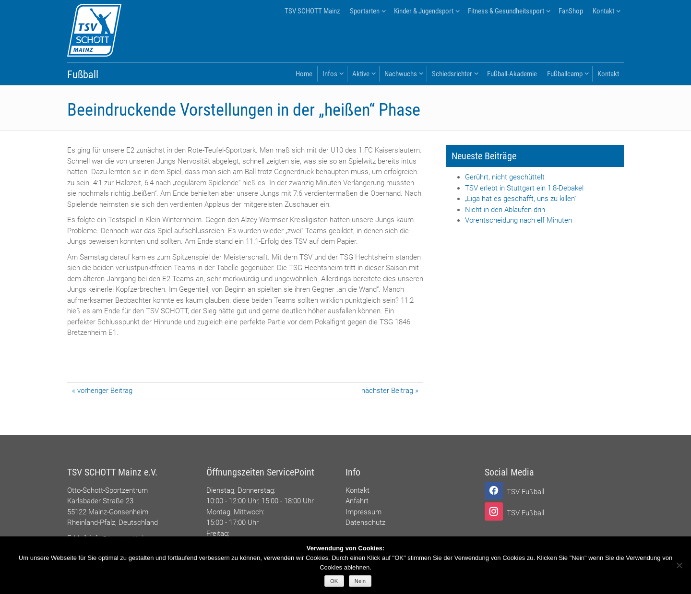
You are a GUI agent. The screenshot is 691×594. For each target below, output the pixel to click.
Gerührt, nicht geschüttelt (505, 177)
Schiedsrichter (452, 74)
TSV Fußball (525, 491)
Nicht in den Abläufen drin (505, 209)
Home (304, 74)
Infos (329, 74)
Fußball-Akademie (512, 74)
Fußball (82, 75)
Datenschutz (365, 522)
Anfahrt (357, 501)
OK (334, 581)
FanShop (571, 11)
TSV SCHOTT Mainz (312, 11)
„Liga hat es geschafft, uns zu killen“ (520, 198)
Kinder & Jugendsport (423, 11)
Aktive (360, 74)
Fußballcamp (565, 74)
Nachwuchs (400, 74)
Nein (360, 581)
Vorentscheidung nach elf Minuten (518, 220)
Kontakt (603, 11)
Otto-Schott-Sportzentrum (107, 490)
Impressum (363, 512)
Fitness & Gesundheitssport (506, 11)
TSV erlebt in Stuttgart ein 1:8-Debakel (524, 188)
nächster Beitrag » (389, 390)
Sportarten (365, 11)
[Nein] (679, 565)
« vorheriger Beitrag (102, 390)
